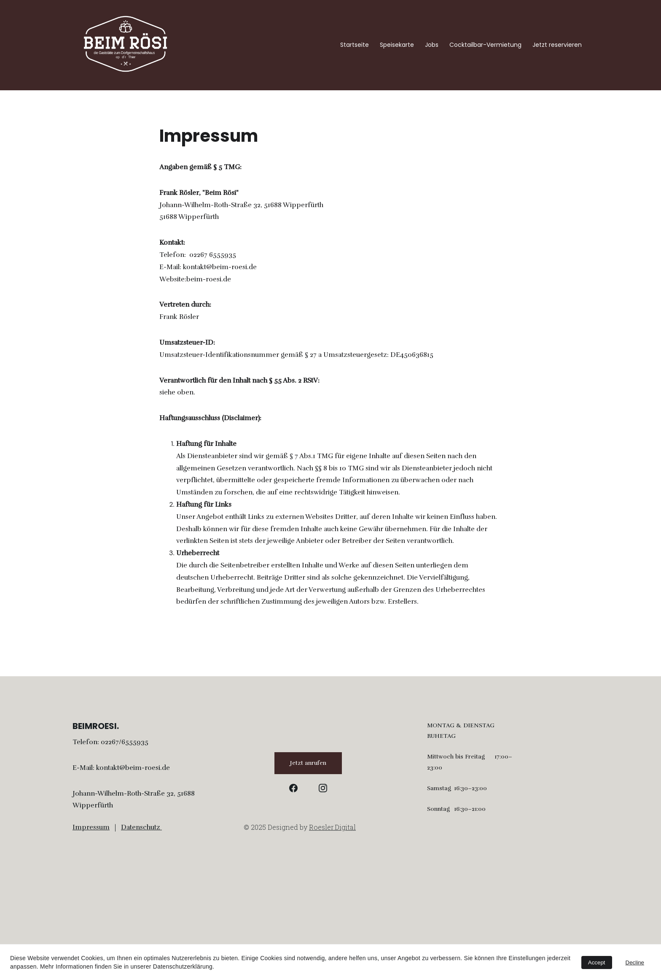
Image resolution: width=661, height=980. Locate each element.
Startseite (354, 45)
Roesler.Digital (332, 828)
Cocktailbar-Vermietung (485, 45)
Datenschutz (140, 827)
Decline (635, 962)
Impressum (91, 827)
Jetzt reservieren (557, 45)
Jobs (431, 45)
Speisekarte (397, 45)
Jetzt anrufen (308, 763)
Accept (596, 962)
